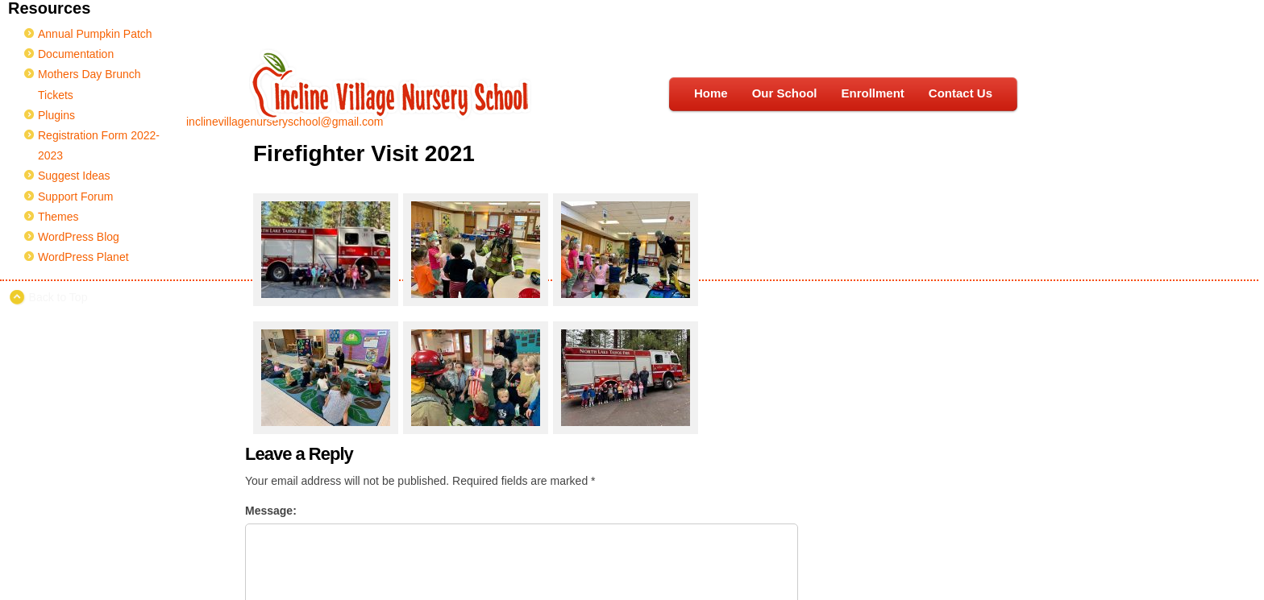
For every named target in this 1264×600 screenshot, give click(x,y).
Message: (271, 510)
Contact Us (960, 93)
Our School (784, 93)
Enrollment (872, 93)
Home (711, 93)
